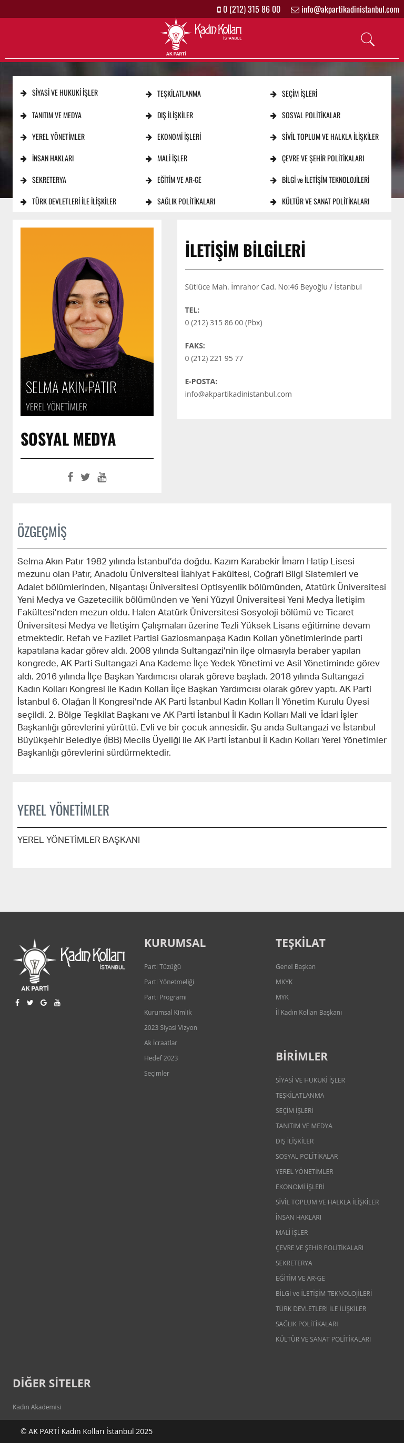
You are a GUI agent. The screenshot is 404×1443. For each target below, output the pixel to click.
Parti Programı (165, 997)
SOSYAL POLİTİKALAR (305, 114)
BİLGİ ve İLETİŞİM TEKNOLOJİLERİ (319, 179)
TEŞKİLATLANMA (173, 93)
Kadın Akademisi (37, 1407)
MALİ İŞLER (166, 157)
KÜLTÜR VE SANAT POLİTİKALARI (319, 201)
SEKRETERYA (43, 179)
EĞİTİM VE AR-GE (173, 179)
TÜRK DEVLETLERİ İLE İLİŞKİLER (68, 201)
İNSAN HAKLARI (47, 157)
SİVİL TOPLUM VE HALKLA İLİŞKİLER (324, 136)
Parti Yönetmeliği (169, 981)
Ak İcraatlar (160, 1042)
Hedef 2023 (161, 1058)
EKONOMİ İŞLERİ (173, 136)
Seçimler (156, 1073)
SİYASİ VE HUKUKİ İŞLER (59, 92)
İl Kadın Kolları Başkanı (309, 1012)
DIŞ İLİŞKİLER (169, 114)
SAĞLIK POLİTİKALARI (180, 201)
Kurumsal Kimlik (167, 1012)
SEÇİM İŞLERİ (293, 93)
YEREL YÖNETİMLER (53, 136)
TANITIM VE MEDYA (51, 114)
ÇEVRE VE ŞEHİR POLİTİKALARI (317, 157)
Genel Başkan (296, 966)
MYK (282, 997)
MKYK (284, 981)
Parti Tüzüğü (162, 966)
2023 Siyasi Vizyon (170, 1027)
